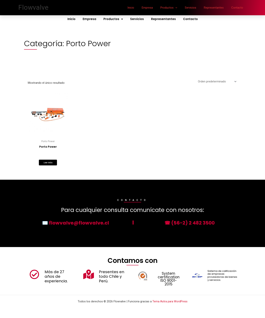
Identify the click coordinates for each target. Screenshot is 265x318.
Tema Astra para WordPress (170, 301)
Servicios (195, 7)
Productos (175, 7)
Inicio (141, 7)
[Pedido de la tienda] (217, 82)
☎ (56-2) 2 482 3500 (189, 224)
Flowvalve (33, 7)
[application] (182, 7)
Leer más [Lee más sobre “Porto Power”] (48, 163)
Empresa (155, 7)
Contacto (238, 7)
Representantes (217, 7)
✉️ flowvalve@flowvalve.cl (75, 224)
